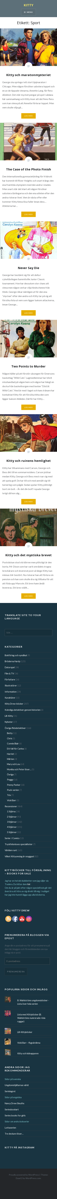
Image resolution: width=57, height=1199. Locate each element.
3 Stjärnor (12, 822)
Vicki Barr (11, 800)
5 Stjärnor (12, 832)
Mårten (10, 759)
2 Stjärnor (12, 816)
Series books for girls (15, 1115)
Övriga (10, 774)
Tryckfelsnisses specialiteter (19, 844)
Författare (10, 679)
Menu (30, 12)
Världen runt (11, 850)
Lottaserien (10, 1127)
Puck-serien (13, 790)
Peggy (10, 779)
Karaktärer (10, 697)
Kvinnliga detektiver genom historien (22, 710)
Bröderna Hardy (12, 661)
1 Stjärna (11, 811)
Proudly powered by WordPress (24, 1174)
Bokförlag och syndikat (16, 655)
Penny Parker (13, 785)
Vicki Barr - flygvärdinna (28, 1042)
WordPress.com (33, 1178)
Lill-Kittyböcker (24, 1032)
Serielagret (10, 1091)
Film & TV (9, 673)
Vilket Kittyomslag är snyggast (19, 856)
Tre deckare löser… (14, 1133)
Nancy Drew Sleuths (14, 1103)
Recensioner (11, 806)
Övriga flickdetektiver (15, 728)
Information (11, 691)
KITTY (28, 5)
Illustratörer (11, 685)
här (28, 884)
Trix (9, 795)
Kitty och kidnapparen (28, 1053)
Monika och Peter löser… (19, 769)
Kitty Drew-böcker (14, 703)
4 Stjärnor (12, 827)
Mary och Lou (13, 764)
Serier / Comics (12, 838)
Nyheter (9, 722)
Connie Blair (13, 743)
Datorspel (10, 667)
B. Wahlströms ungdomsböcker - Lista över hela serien (33, 1002)
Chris (9, 738)
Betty (9, 733)
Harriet (10, 754)
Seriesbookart (12, 1109)
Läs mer (28, 116)
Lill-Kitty (9, 716)
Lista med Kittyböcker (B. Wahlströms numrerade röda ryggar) (31, 1018)
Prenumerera (16, 971)
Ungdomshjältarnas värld (17, 1085)
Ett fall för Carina (15, 748)
